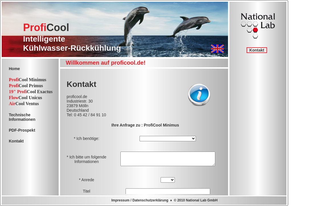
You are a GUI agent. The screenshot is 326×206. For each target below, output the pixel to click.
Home (14, 68)
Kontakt (256, 50)
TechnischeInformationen (22, 117)
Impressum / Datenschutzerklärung (139, 200)
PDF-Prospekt (22, 130)
